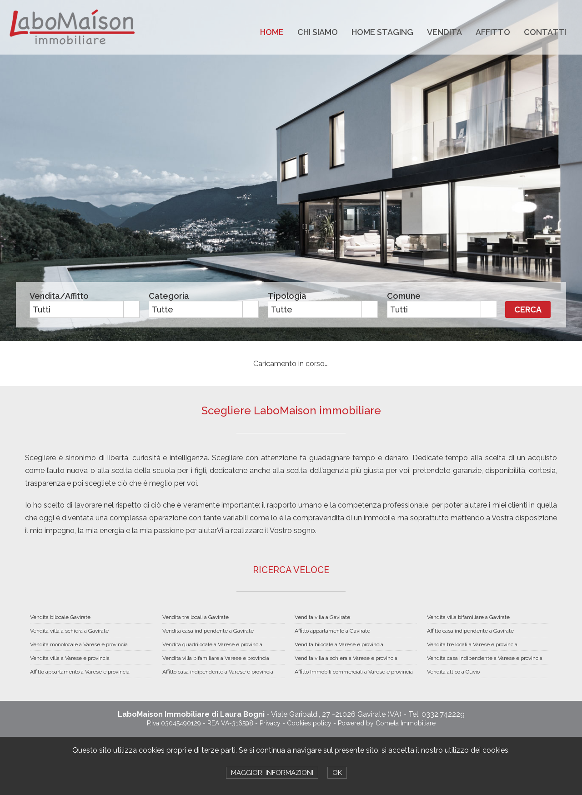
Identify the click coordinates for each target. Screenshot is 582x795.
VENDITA (444, 32)
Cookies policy (309, 723)
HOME (272, 32)
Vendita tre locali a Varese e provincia (472, 644)
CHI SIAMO (317, 32)
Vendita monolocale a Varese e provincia (79, 644)
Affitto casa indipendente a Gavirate (470, 631)
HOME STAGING (382, 32)
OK (337, 773)
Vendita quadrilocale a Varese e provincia (212, 644)
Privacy (270, 723)
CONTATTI (545, 32)
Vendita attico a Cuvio (453, 672)
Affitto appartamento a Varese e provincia (80, 672)
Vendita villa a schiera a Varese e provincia (346, 658)
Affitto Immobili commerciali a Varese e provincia (354, 672)
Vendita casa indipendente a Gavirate (208, 631)
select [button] (131, 309)
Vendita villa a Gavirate (322, 617)
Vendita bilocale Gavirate (60, 617)
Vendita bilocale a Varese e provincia (339, 644)
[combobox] (77, 309)
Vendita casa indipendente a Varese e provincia (484, 658)
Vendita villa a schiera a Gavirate (69, 631)
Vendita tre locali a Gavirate (195, 617)
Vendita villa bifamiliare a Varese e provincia (215, 658)
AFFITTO (493, 32)
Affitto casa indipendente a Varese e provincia (217, 672)
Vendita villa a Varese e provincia (70, 658)
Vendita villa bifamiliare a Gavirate (468, 617)
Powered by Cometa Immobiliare (387, 723)
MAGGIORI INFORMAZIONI (272, 773)
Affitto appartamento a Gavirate (332, 631)
